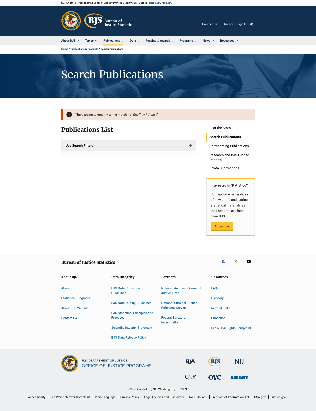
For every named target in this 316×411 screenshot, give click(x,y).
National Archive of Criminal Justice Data (181, 290)
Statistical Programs (75, 298)
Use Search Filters (79, 146)
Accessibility (36, 397)
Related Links (220, 308)
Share (254, 27)
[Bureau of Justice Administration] (190, 365)
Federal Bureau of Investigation (173, 320)
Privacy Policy (129, 397)
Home (64, 49)
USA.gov (260, 397)
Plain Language (105, 397)
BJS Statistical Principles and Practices (132, 315)
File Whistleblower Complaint (70, 397)
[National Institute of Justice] (239, 365)
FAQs (215, 288)
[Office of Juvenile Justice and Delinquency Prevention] (190, 380)
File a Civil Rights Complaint (231, 328)
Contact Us (209, 24)
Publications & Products (84, 49)
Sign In (241, 24)
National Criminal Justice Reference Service (179, 305)
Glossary (217, 298)
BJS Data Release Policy (128, 337)
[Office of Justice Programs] (71, 21)
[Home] (108, 20)
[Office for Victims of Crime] (214, 380)
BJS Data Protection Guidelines (125, 290)
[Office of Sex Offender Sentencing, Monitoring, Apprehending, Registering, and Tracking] (239, 379)
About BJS (68, 288)
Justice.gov (278, 397)
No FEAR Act (198, 397)
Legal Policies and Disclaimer (164, 397)
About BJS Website (74, 308)
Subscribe (227, 24)
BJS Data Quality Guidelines (131, 303)
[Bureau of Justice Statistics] (214, 367)
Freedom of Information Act (230, 397)
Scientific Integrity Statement (131, 327)
